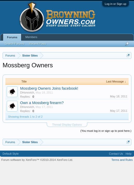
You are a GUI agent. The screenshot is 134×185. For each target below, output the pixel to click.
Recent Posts (37, 43)
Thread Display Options (67, 124)
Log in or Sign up (115, 3)
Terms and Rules (122, 159)
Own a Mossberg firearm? (42, 103)
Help (128, 153)
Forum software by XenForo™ (37, 159)
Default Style (11, 153)
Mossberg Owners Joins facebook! (49, 88)
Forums (12, 37)
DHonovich (27, 92)
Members (31, 37)
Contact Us (116, 153)
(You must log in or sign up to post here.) (105, 130)
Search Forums (14, 43)
